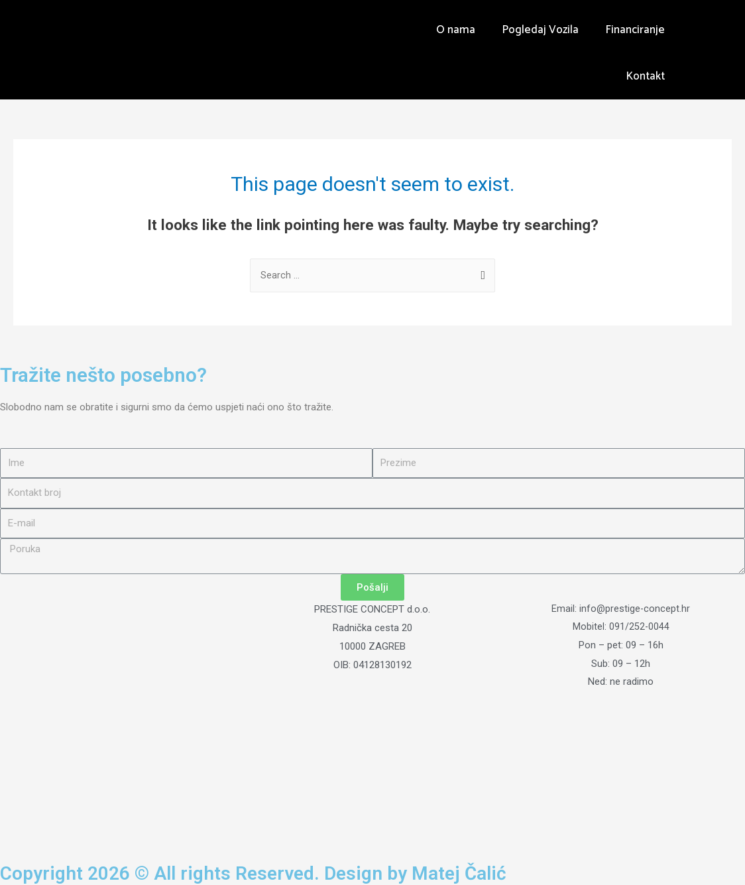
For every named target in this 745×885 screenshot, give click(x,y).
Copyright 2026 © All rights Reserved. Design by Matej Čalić (265, 873)
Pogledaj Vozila (540, 30)
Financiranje (635, 30)
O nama (455, 30)
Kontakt (645, 76)
